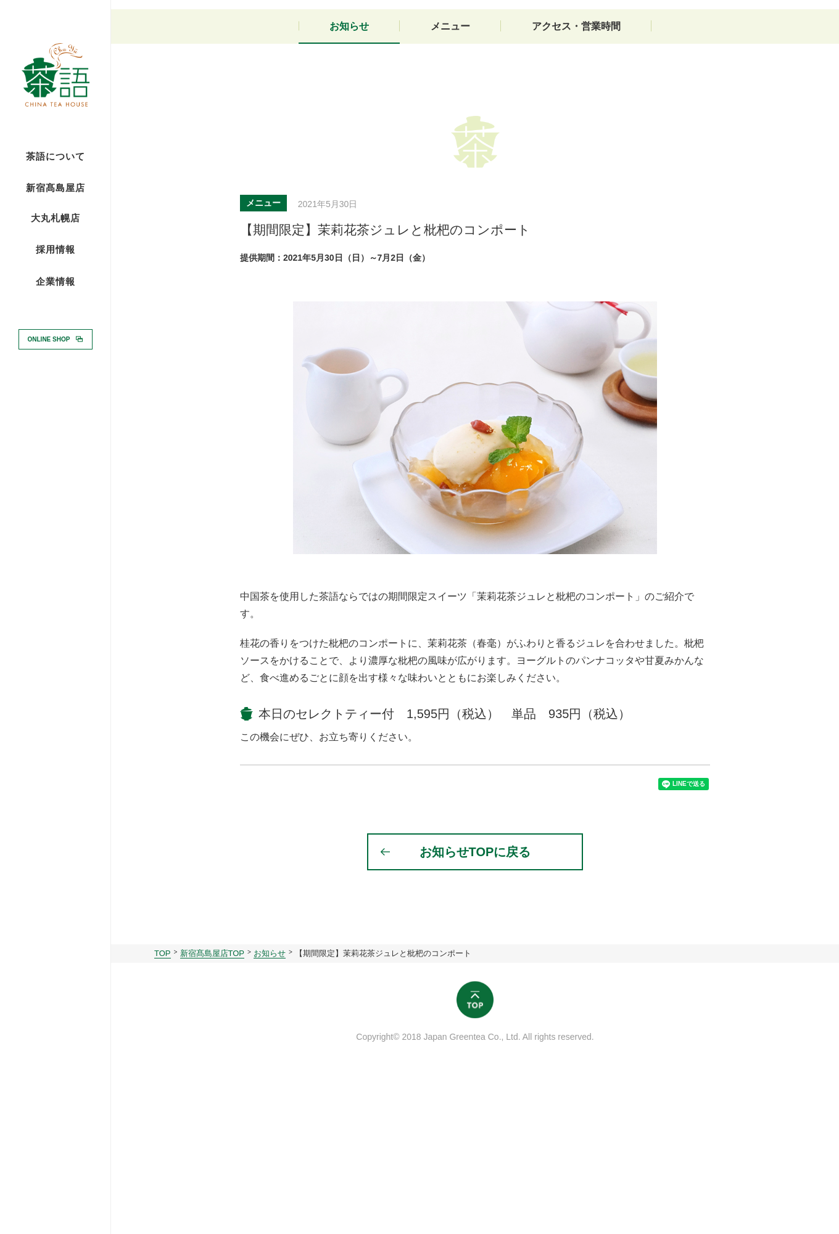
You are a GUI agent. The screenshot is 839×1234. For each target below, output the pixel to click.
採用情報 (55, 249)
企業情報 (55, 282)
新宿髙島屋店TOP (212, 1113)
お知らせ (349, 177)
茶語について (55, 156)
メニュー (450, 177)
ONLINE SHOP (49, 338)
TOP (162, 1113)
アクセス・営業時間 (576, 177)
